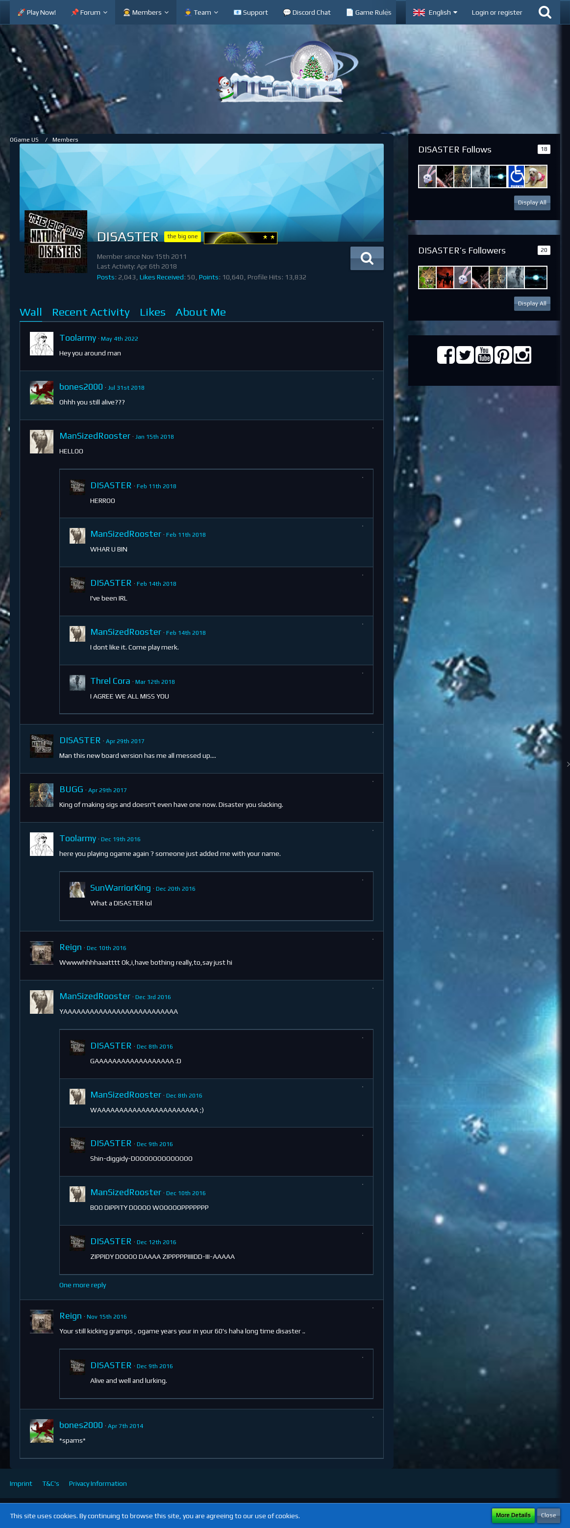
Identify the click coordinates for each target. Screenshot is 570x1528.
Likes (153, 311)
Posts (106, 277)
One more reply (82, 1285)
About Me (200, 311)
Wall (31, 311)
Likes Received (162, 277)
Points (209, 277)
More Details (513, 1515)
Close (548, 1515)
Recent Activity (91, 311)
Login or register (497, 12)
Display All (532, 202)
